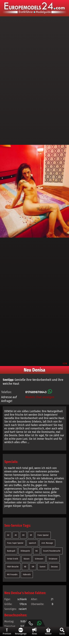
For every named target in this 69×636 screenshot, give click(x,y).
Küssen (26, 559)
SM (33, 566)
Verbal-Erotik (12, 559)
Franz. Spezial (43, 535)
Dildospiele (25, 551)
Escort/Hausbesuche (51, 551)
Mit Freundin (12, 574)
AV (16, 535)
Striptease (53, 559)
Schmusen (39, 559)
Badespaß (11, 551)
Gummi (43, 566)
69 (31, 535)
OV (23, 535)
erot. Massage (47, 543)
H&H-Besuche (13, 566)
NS (36, 551)
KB (25, 566)
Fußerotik (27, 574)
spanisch (32, 543)
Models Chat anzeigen (39, 397)
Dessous (54, 566)
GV (8, 535)
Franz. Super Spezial (15, 543)
